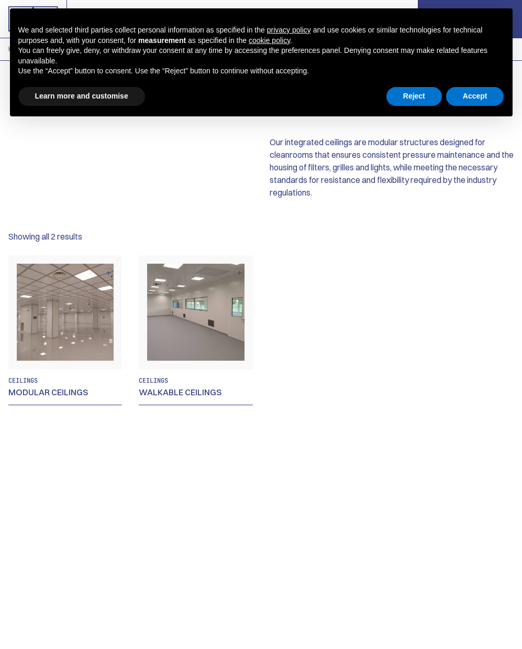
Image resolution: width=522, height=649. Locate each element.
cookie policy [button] (269, 40)
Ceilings (23, 380)
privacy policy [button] (289, 30)
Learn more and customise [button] (81, 96)
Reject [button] (414, 96)
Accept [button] (475, 96)
